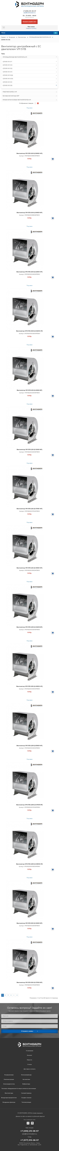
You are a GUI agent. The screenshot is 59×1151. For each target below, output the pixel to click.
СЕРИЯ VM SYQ (7, 68)
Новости (29, 1059)
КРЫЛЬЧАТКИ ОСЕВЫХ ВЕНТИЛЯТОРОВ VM (17, 99)
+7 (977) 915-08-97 (29, 1140)
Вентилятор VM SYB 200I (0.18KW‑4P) (29, 153)
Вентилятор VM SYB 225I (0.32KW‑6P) (29, 449)
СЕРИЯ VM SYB (7, 85)
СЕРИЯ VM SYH (7, 72)
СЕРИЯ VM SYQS (8, 75)
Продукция (12, 37)
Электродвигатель (9, 1084)
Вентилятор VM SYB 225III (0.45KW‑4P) (29, 864)
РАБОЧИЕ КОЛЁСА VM (10, 91)
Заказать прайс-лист (29, 21)
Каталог (29, 1055)
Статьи (29, 1064)
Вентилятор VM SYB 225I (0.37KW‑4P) (29, 508)
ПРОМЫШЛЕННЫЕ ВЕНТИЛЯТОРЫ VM (40, 37)
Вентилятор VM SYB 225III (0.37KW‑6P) (29, 805)
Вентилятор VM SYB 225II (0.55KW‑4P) (29, 745)
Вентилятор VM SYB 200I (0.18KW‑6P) (29, 212)
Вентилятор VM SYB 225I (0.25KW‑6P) (29, 390)
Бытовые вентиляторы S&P (11, 95)
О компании (29, 1050)
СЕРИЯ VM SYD (7, 65)
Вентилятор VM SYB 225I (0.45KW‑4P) (29, 568)
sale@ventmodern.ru (30, 12)
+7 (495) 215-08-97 (29, 11)
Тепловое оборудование (8, 1088)
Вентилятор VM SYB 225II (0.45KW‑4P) (29, 686)
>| (17, 995)
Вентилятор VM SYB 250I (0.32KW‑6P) (29, 923)
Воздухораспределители (9, 1097)
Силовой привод (26, 1093)
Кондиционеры (9, 1074)
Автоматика (26, 1079)
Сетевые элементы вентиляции (26, 1088)
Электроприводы (26, 1074)
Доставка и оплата (29, 1069)
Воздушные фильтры (9, 1102)
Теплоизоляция (26, 1102)
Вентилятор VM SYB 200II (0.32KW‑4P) (29, 331)
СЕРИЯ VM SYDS (8, 78)
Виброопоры (26, 1084)
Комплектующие (9, 1079)
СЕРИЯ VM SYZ (7, 82)
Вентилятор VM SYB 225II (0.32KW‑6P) (29, 627)
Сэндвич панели (26, 1097)
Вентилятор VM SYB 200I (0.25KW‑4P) (29, 272)
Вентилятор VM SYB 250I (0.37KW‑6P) (29, 982)
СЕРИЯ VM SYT (7, 61)
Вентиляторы (22, 37)
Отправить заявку (27, 1031)
